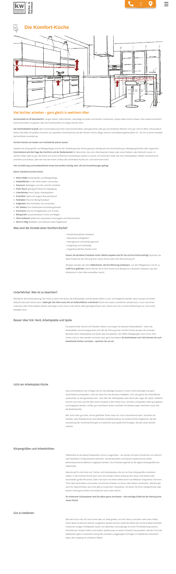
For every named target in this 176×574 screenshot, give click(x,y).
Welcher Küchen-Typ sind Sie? (139, 516)
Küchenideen (95, 523)
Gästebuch (131, 528)
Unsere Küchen (96, 516)
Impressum (18, 540)
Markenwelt (94, 531)
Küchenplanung (133, 523)
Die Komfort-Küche (134, 519)
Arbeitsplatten (95, 519)
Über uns (93, 535)
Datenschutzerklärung (23, 542)
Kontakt (129, 531)
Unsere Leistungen (97, 528)
